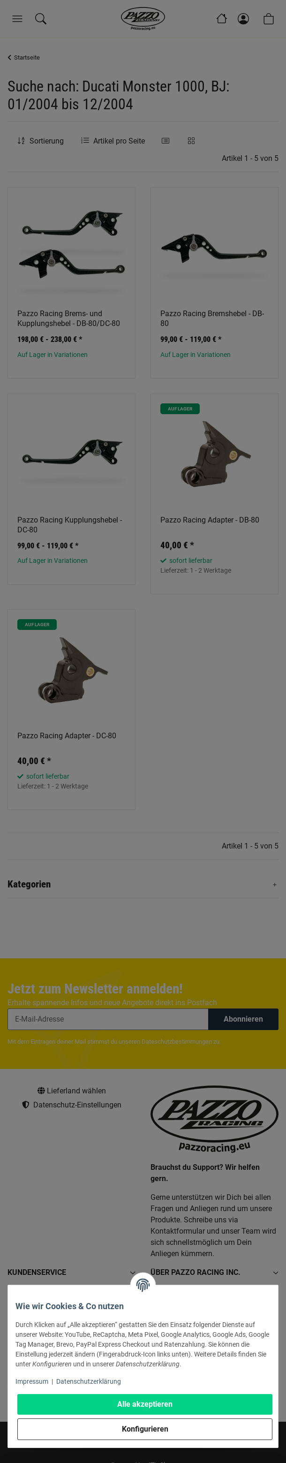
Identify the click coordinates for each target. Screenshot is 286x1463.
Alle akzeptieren (145, 1404)
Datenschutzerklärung (88, 1381)
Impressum (31, 1381)
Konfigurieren (145, 1429)
